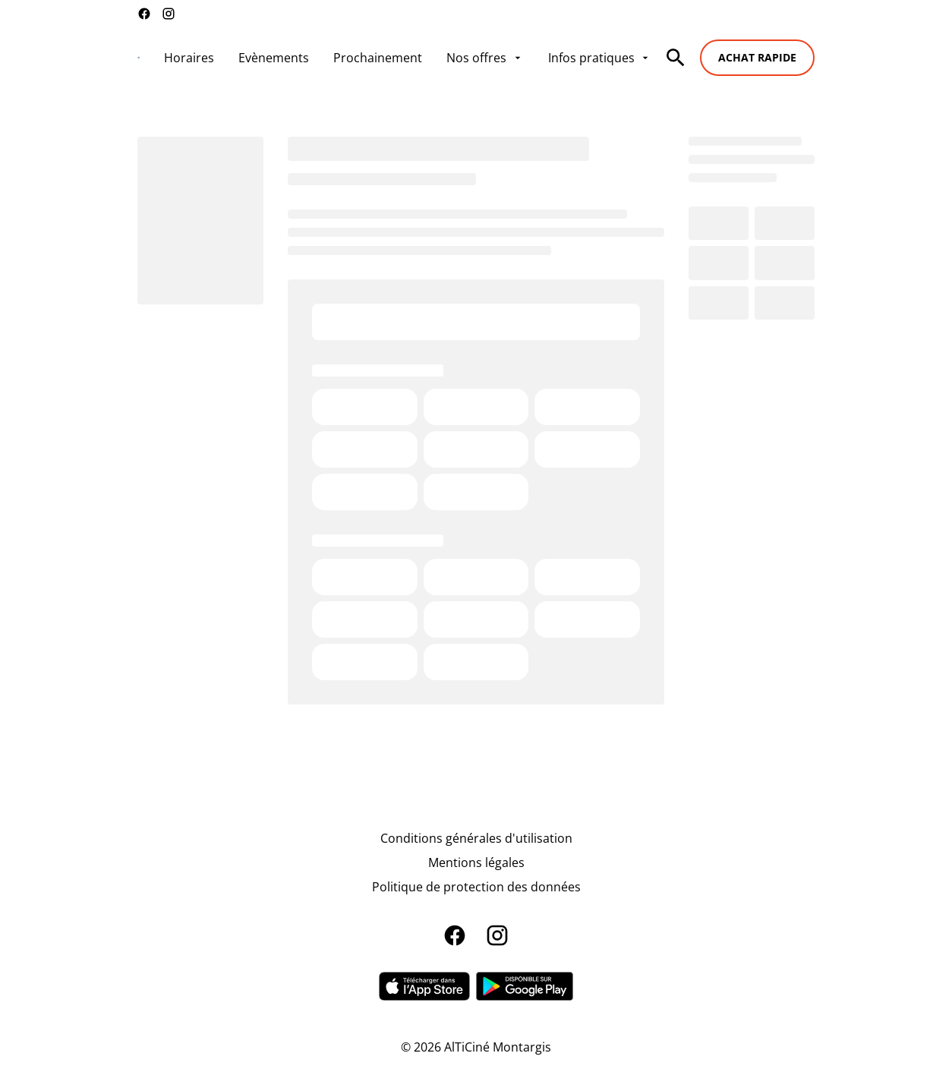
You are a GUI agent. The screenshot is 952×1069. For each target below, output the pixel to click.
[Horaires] (189, 58)
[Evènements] (273, 58)
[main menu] (407, 58)
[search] (676, 58)
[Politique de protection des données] (476, 887)
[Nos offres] (484, 58)
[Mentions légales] (476, 862)
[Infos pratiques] (599, 58)
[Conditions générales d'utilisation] (476, 838)
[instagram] (168, 13)
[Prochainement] (377, 58)
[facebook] (144, 13)
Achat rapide (757, 57)
